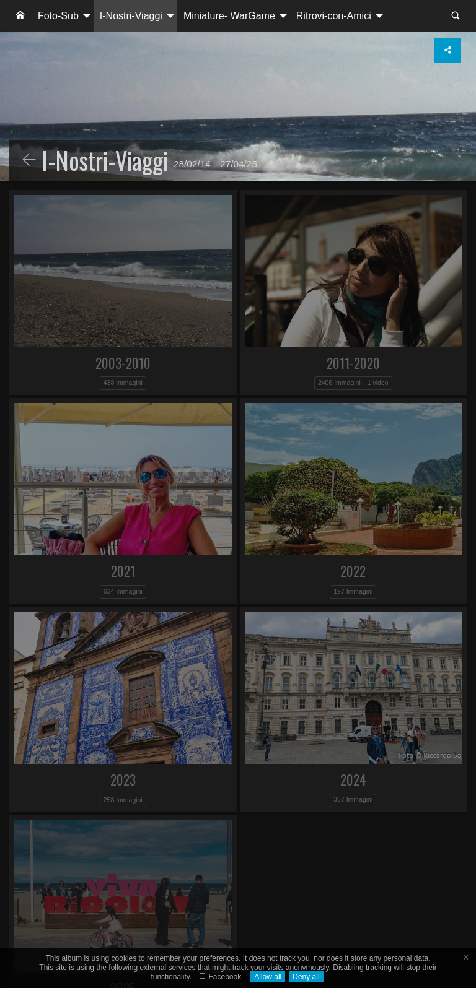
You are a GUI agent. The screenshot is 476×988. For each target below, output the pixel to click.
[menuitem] (20, 16)
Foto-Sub (58, 16)
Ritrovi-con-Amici (333, 16)
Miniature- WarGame (229, 16)
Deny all (306, 977)
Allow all (267, 977)
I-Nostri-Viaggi (131, 16)
